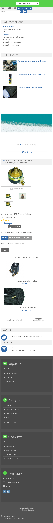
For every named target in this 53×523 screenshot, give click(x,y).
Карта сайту (10, 381)
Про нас (9, 405)
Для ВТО (7, 34)
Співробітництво (12, 414)
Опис (4, 238)
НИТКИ (7, 40)
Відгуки (27, 238)
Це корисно (10, 369)
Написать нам (11, 454)
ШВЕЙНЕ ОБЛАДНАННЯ (13, 42)
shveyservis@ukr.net (12, 482)
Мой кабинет (10, 446)
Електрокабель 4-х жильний (26, 308)
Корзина (9, 442)
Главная (8, 160)
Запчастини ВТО (28, 160)
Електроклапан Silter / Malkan (26, 281)
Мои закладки (11, 450)
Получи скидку (15, 238)
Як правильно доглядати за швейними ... (32, 61)
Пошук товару (11, 422)
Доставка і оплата (12, 410)
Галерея (9, 377)
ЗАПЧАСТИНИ (9, 27)
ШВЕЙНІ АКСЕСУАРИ (12, 45)
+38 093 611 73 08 (8, 8)
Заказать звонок (24, 8)
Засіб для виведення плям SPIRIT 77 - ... (31, 74)
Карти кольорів (11, 373)
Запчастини (17, 160)
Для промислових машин (12, 29)
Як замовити (10, 418)
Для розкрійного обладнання (14, 37)
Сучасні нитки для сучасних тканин (30, 87)
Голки (6, 32)
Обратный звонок (12, 459)
